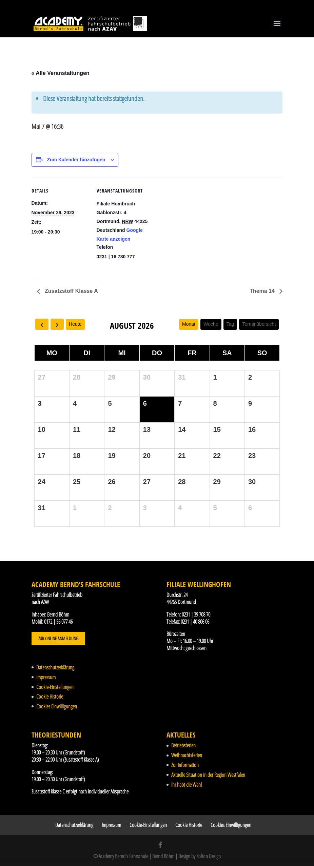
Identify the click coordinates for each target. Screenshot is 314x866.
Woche (210, 324)
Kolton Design (208, 856)
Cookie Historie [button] (49, 696)
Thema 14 (263, 291)
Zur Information (185, 765)
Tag (230, 324)
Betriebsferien (183, 745)
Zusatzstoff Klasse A (70, 291)
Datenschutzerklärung (55, 667)
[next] (57, 324)
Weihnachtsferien (186, 755)
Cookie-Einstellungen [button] (55, 687)
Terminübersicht (259, 324)
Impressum (46, 677)
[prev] (41, 324)
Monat (188, 324)
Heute (75, 324)
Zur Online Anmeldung (58, 638)
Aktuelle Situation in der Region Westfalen (208, 775)
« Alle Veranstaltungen (61, 73)
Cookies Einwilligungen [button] (56, 706)
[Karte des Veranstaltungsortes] (197, 224)
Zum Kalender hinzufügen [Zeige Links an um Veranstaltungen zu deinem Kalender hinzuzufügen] (76, 159)
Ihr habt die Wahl (186, 784)
